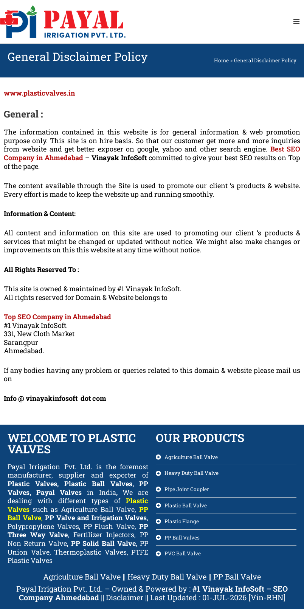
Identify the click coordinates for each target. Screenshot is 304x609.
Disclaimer (125, 597)
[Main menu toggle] (296, 21)
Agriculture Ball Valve (82, 576)
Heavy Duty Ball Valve (166, 576)
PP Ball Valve (237, 576)
